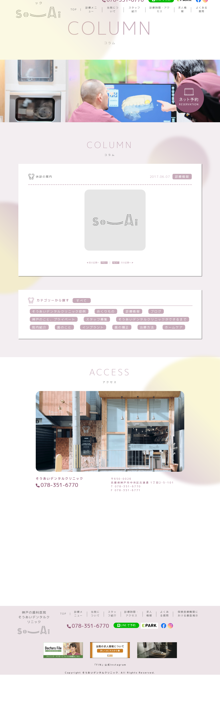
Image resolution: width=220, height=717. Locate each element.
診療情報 (133, 330)
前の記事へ (98, 281)
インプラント (93, 346)
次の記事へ (121, 281)
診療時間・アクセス (159, 19)
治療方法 (147, 346)
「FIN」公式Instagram (110, 691)
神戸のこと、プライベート (53, 338)
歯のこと (64, 346)
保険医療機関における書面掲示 (188, 641)
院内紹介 (39, 346)
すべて (81, 320)
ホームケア (174, 346)
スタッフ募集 (97, 338)
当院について (113, 19)
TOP (73, 19)
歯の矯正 (122, 346)
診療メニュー (91, 19)
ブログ (156, 330)
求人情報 (182, 19)
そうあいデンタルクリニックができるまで (152, 338)
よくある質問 (202, 19)
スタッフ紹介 (134, 19)
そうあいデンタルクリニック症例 (59, 330)
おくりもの (106, 330)
